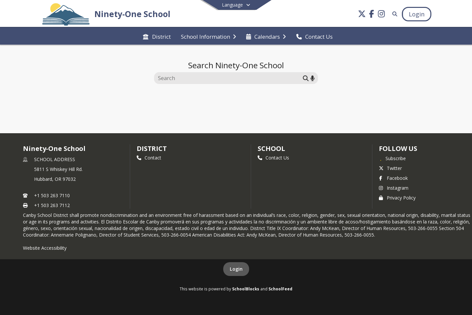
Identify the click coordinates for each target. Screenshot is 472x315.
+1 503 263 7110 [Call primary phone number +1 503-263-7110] (52, 195)
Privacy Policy (397, 198)
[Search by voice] (312, 78)
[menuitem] (157, 36)
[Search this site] (229, 78)
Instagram (393, 188)
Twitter (390, 168)
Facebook (393, 178)
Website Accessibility (45, 248)
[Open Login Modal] (416, 14)
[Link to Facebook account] (372, 15)
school (271, 148)
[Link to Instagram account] (381, 15)
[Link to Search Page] (393, 14)
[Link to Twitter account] (362, 15)
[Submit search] (306, 78)
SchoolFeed (280, 288)
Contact (149, 158)
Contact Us (273, 158)
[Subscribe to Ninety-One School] (392, 158)
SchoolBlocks (245, 288)
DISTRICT (152, 148)
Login (236, 269)
